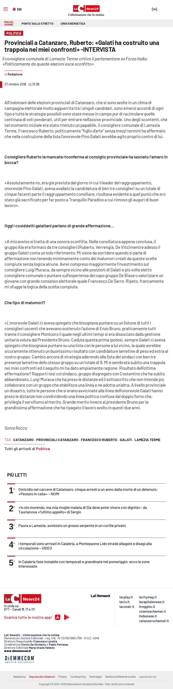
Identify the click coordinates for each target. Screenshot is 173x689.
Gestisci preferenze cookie (120, 676)
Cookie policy (78, 676)
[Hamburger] (5, 9)
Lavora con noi (147, 676)
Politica (43, 448)
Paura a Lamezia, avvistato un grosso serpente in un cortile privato (72, 525)
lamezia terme (147, 439)
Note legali (95, 676)
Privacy (62, 676)
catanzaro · (24, 439)
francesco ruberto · (100, 439)
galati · (126, 439)
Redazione (20, 676)
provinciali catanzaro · (58, 439)
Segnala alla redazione (42, 676)
